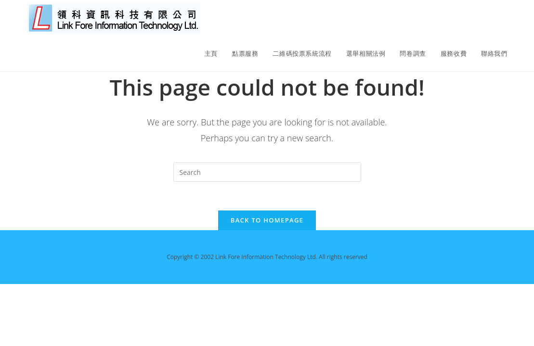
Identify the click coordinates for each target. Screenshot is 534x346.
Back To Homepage (267, 220)
